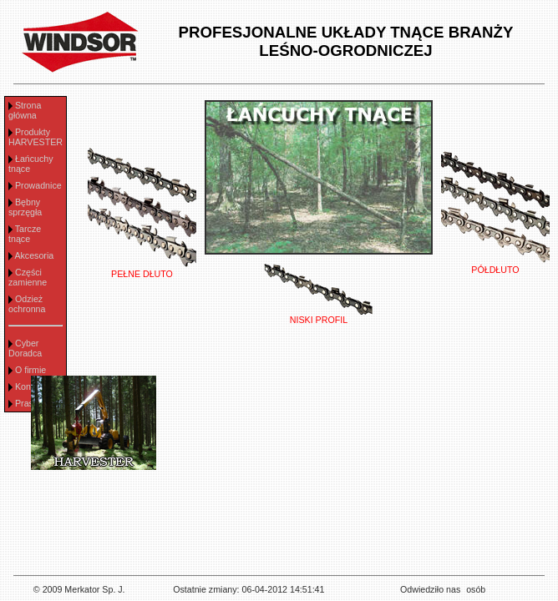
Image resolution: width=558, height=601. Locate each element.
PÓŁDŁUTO (495, 265)
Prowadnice (38, 185)
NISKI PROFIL (318, 315)
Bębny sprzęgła (25, 207)
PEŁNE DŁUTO (142, 269)
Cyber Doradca (25, 348)
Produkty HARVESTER (35, 137)
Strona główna (24, 110)
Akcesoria (33, 255)
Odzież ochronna (26, 304)
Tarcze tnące (24, 234)
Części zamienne (27, 277)
